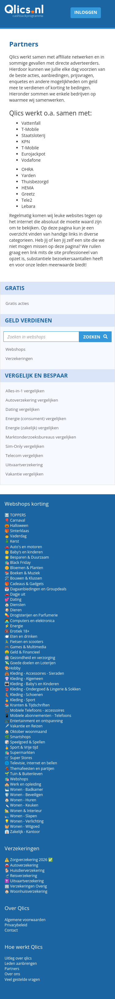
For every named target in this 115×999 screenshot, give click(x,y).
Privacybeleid (16, 925)
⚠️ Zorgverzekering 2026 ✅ (29, 859)
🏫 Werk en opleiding (23, 784)
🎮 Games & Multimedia (25, 646)
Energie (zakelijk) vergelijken (32, 428)
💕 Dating (13, 599)
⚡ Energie (14, 626)
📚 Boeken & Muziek (22, 573)
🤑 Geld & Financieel (22, 652)
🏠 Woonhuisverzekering (26, 891)
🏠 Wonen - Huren (20, 800)
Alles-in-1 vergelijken (25, 391)
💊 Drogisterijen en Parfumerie (31, 615)
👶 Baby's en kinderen (24, 552)
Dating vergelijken (23, 409)
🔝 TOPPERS (15, 515)
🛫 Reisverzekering (21, 875)
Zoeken (91, 337)
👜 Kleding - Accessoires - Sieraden (34, 673)
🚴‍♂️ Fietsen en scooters (24, 641)
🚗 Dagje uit (15, 594)
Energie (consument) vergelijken (36, 418)
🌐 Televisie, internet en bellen (31, 763)
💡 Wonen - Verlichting (24, 821)
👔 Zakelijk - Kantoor (22, 831)
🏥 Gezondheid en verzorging (30, 657)
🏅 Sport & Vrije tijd (21, 747)
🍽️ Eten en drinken (21, 636)
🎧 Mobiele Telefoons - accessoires (34, 710)
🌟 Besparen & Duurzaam (27, 557)
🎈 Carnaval (15, 520)
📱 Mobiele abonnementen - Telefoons (38, 715)
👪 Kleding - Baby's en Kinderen (32, 683)
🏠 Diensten (15, 604)
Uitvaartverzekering (24, 464)
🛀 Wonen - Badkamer (24, 789)
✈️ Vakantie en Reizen (24, 726)
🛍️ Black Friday (18, 562)
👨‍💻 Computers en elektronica (30, 620)
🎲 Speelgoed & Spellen (25, 742)
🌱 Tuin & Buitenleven (24, 773)
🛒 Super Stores (18, 757)
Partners (12, 968)
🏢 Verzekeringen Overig (26, 886)
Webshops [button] (15, 349)
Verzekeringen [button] (19, 358)
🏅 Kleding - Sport (20, 699)
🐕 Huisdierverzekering (24, 870)
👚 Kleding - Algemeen (24, 678)
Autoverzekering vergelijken (32, 400)
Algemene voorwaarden (25, 919)
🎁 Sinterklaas (17, 530)
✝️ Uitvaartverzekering (24, 881)
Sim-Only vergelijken (25, 446)
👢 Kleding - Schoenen (24, 694)
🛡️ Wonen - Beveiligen (24, 794)
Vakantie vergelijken (25, 474)
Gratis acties (17, 303)
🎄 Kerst (12, 541)
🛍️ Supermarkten (20, 752)
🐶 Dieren (13, 610)
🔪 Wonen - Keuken (21, 805)
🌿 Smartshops (18, 736)
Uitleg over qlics (18, 958)
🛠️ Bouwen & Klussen (23, 578)
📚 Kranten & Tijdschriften (27, 705)
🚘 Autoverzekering (21, 865)
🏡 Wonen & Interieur (23, 810)
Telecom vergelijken (24, 455)
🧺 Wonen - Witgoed (22, 826)
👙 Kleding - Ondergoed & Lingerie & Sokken (43, 689)
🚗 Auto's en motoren (23, 546)
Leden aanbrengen (21, 963)
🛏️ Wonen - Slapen (21, 816)
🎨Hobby (13, 668)
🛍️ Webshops (16, 779)
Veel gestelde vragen (22, 979)
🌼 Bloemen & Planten (24, 567)
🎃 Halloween (16, 525)
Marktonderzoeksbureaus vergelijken (41, 437)
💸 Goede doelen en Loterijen (30, 662)
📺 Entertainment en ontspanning (34, 720)
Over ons (12, 974)
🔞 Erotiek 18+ (17, 631)
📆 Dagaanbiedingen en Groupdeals (36, 589)
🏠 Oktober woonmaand (26, 731)
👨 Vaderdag (15, 536)
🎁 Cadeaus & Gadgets (24, 583)
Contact (11, 930)
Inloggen (85, 12)
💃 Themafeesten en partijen (29, 768)
